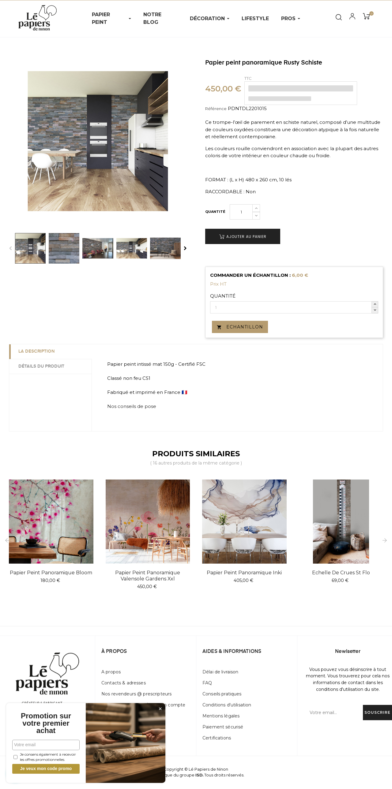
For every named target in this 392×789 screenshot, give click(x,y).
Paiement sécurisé (222, 727)
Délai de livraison (220, 672)
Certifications (216, 738)
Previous (10, 248)
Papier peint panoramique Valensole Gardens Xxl (147, 576)
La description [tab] (36, 351)
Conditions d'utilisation (226, 705)
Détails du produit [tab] (41, 366)
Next (185, 248)
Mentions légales (220, 716)
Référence (216, 108)
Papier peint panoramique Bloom (51, 573)
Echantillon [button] (240, 327)
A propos (111, 672)
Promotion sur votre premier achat (46, 723)
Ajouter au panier (242, 236)
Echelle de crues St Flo (341, 573)
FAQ (207, 683)
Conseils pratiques (222, 694)
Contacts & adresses (123, 683)
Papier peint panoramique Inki (244, 573)
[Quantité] (241, 212)
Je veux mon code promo (46, 768)
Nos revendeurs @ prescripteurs (136, 694)
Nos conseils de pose (131, 406)
